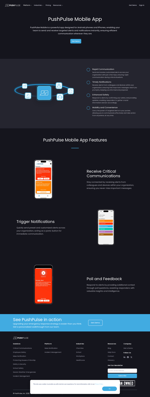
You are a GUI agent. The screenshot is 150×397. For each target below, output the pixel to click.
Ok (109, 389)
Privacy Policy (99, 384)
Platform (27, 5)
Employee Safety (19, 352)
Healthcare (80, 360)
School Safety (18, 368)
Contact (111, 356)
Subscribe (122, 376)
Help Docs (111, 352)
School (78, 352)
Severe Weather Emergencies (24, 372)
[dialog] (75, 387)
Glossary (111, 360)
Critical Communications (22, 348)
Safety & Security (19, 364)
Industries (39, 5)
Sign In (141, 5)
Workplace (80, 356)
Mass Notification (19, 356)
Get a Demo (128, 348)
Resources (58, 5)
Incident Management (21, 376)
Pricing (48, 5)
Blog (109, 348)
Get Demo (133, 5)
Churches (80, 348)
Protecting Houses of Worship (24, 360)
